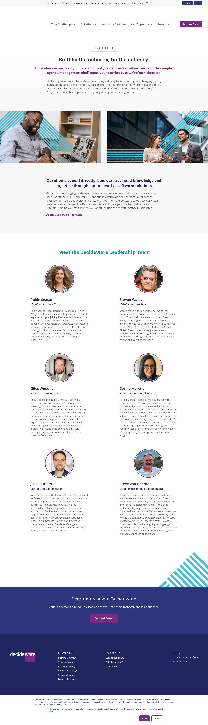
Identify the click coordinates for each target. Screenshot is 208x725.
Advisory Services (114, 17)
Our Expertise (140, 17)
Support (187, 3)
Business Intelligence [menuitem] (68, 664)
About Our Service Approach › (64, 200)
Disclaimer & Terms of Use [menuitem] (185, 642)
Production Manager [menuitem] (67, 655)
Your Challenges (62, 17)
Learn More (145, 3)
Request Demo (191, 16)
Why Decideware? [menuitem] (114, 647)
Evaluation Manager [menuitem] (67, 651)
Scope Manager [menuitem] (65, 647)
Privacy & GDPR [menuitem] (179, 647)
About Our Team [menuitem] (115, 643)
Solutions (87, 17)
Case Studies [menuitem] (112, 651)
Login (198, 3)
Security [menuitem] (176, 638)
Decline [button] (157, 718)
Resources (164, 17)
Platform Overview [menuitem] (67, 643)
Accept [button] (144, 718)
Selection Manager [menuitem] (67, 660)
